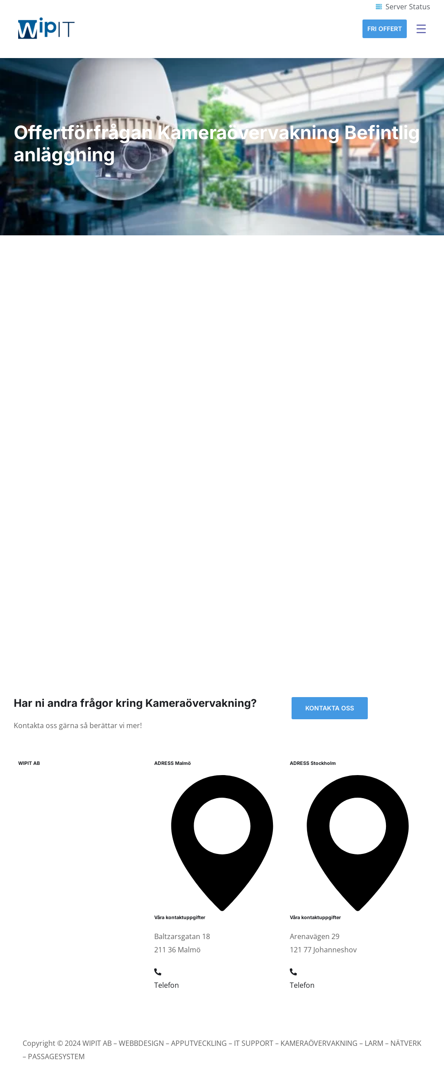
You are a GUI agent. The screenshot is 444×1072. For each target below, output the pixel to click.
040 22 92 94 (174, 1007)
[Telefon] (157, 972)
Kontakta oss (329, 708)
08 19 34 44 (308, 1007)
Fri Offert (384, 28)
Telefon (166, 985)
